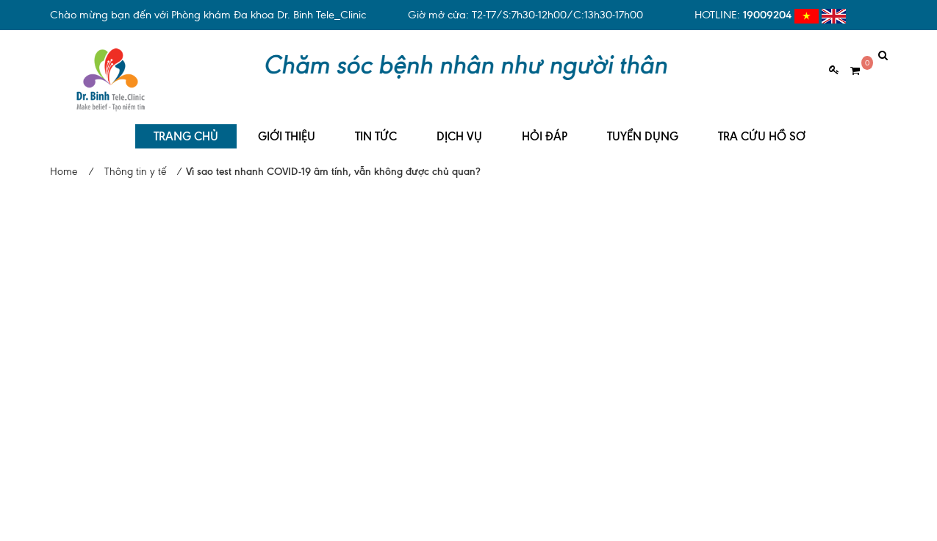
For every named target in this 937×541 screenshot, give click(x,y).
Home (63, 160)
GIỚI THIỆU (286, 125)
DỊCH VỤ (459, 125)
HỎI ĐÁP (544, 125)
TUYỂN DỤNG (642, 125)
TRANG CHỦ (186, 125)
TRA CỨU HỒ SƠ (761, 125)
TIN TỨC (376, 125)
